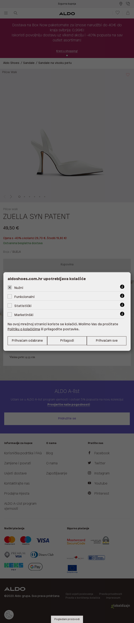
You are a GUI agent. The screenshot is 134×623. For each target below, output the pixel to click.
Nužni (18, 288)
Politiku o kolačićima (24, 329)
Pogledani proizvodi (67, 619)
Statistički (22, 306)
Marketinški (23, 315)
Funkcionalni (24, 297)
